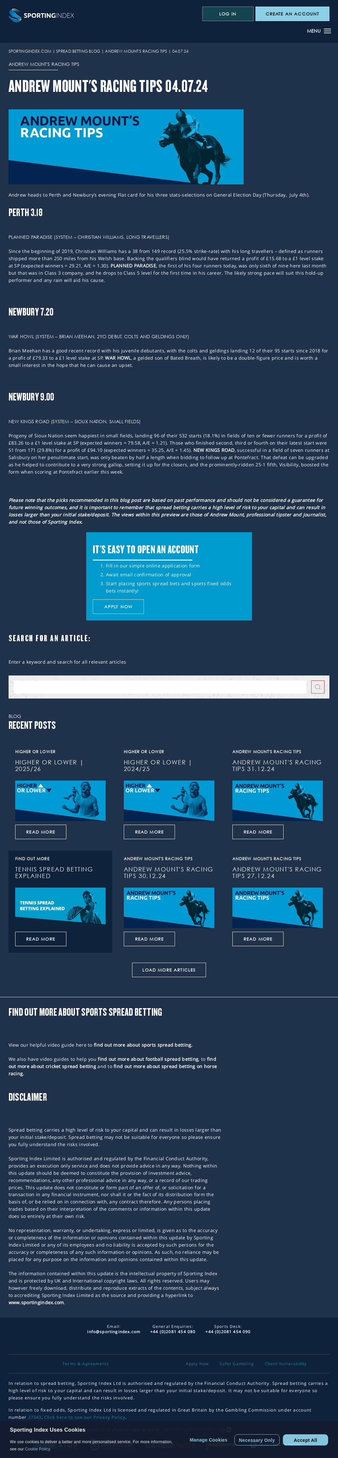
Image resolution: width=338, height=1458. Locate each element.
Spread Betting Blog (78, 51)
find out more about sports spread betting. (143, 1045)
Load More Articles (168, 970)
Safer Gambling (237, 1363)
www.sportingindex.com (36, 1302)
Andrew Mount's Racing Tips (136, 51)
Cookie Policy (37, 1449)
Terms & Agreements (85, 1363)
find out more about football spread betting (148, 1059)
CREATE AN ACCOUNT (293, 13)
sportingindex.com (30, 51)
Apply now (118, 606)
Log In (227, 13)
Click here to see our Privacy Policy (84, 1417)
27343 (35, 1417)
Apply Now (197, 1363)
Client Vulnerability (286, 1363)
